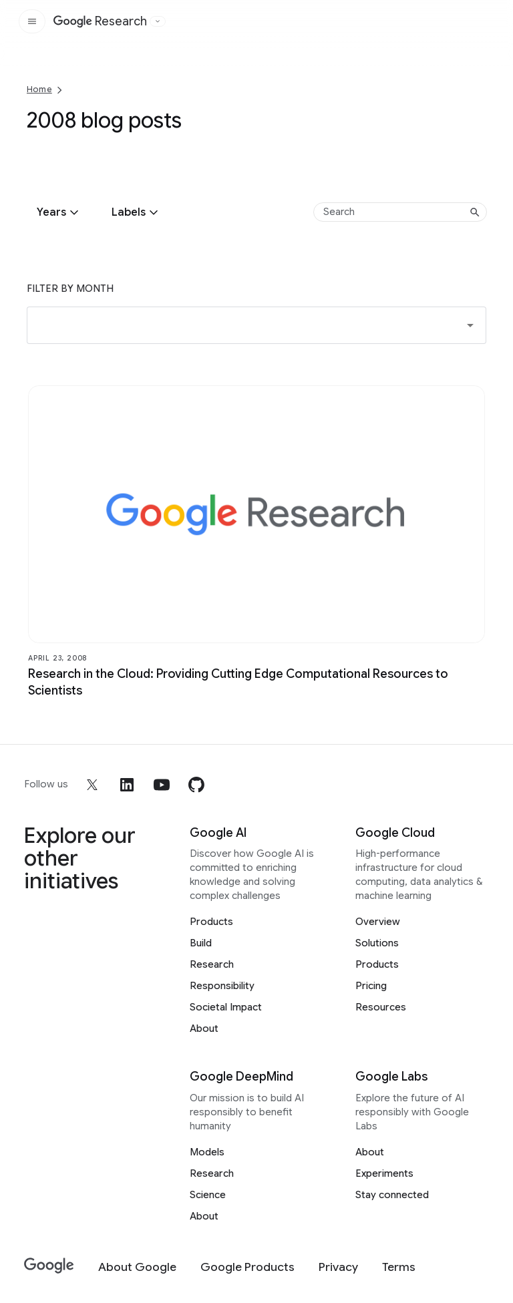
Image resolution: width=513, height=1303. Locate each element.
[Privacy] (338, 1267)
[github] (196, 785)
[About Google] (137, 1267)
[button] (256, 325)
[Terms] (398, 1267)
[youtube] (162, 785)
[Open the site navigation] (32, 21)
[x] (92, 785)
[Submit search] (475, 212)
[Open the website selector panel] (158, 21)
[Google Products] (247, 1267)
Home (39, 89)
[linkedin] (127, 785)
